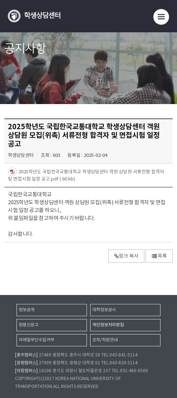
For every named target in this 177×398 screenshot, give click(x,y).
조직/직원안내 (105, 340)
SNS (168, 78)
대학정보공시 (104, 310)
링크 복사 (126, 256)
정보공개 (26, 310)
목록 (159, 256)
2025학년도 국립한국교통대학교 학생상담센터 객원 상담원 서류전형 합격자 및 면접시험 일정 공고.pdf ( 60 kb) (86, 175)
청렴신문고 (28, 325)
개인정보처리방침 (108, 325)
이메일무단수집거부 (36, 340)
